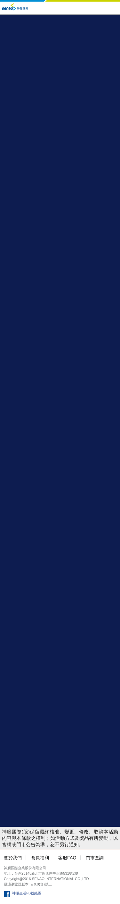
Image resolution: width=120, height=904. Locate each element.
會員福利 (40, 857)
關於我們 (13, 857)
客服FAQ (67, 857)
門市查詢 (95, 857)
